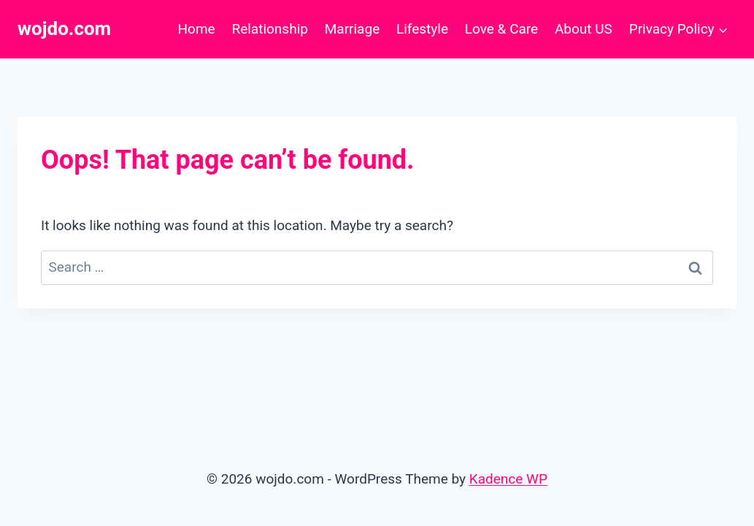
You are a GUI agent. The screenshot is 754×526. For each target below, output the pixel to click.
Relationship (269, 28)
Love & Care (501, 28)
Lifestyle (422, 28)
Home (196, 28)
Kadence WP (508, 478)
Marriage (352, 28)
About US (583, 28)
